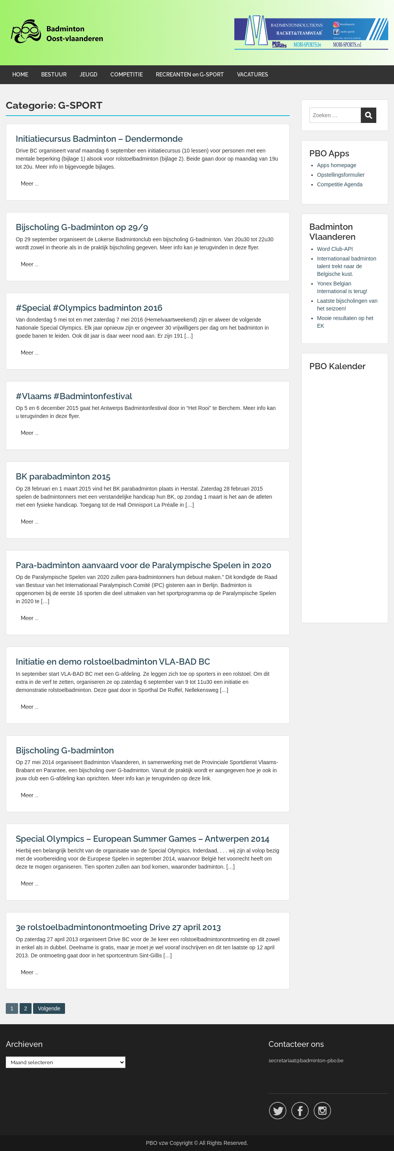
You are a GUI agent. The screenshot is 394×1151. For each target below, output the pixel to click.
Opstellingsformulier (341, 175)
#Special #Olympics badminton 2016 (89, 308)
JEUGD (88, 74)
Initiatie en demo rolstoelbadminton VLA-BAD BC (113, 662)
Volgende (49, 1008)
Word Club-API (335, 249)
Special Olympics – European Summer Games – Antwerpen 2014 (142, 839)
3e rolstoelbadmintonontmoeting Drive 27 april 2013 (118, 927)
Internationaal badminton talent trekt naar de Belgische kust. (346, 266)
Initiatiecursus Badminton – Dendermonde (99, 139)
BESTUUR (54, 74)
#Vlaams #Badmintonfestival (74, 396)
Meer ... (29, 184)
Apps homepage (336, 165)
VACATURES (252, 74)
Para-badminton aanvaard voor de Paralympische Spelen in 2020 (144, 565)
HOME (20, 74)
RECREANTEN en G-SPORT (190, 74)
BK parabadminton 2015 (63, 476)
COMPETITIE (126, 74)
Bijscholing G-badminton (65, 750)
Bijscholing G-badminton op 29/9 (82, 227)
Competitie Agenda (339, 184)
